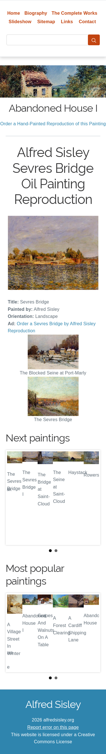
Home (13, 13)
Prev (14, 497)
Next (91, 497)
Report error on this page (53, 727)
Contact (87, 21)
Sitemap (46, 21)
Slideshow (20, 21)
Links (67, 21)
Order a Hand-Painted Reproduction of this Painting (53, 123)
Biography (35, 13)
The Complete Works (75, 13)
